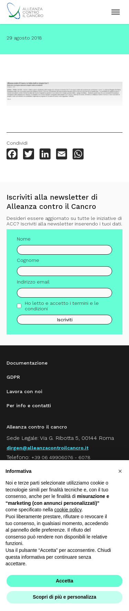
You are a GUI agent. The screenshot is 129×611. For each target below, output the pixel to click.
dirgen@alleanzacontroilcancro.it (47, 448)
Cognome (28, 263)
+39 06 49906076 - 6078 (60, 457)
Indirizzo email (33, 284)
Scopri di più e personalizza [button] (64, 597)
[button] (120, 471)
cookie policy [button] (68, 509)
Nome (24, 241)
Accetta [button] (64, 581)
